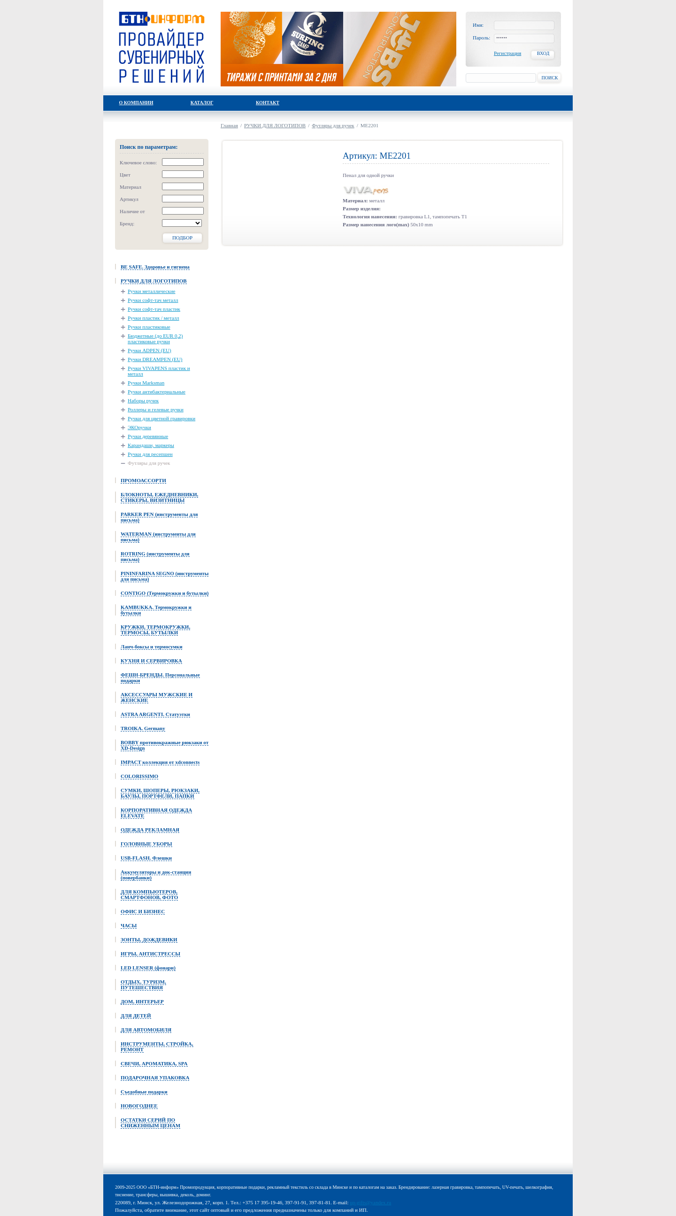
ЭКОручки (139, 427)
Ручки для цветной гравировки (161, 418)
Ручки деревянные (148, 436)
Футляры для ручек (149, 463)
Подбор (182, 237)
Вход (543, 53)
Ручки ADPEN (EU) (149, 350)
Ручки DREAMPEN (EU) (155, 359)
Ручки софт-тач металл (153, 300)
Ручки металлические (151, 291)
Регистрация (507, 53)
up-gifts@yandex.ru (370, 1202)
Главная (229, 125)
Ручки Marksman (146, 382)
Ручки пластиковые (149, 327)
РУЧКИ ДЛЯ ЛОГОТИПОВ (275, 125)
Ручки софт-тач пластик (154, 309)
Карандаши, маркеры (151, 445)
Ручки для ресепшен (150, 454)
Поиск (549, 77)
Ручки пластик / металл (153, 318)
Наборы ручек (143, 400)
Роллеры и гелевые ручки (156, 409)
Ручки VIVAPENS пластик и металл (159, 371)
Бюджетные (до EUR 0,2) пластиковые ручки (155, 338)
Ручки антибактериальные (156, 391)
